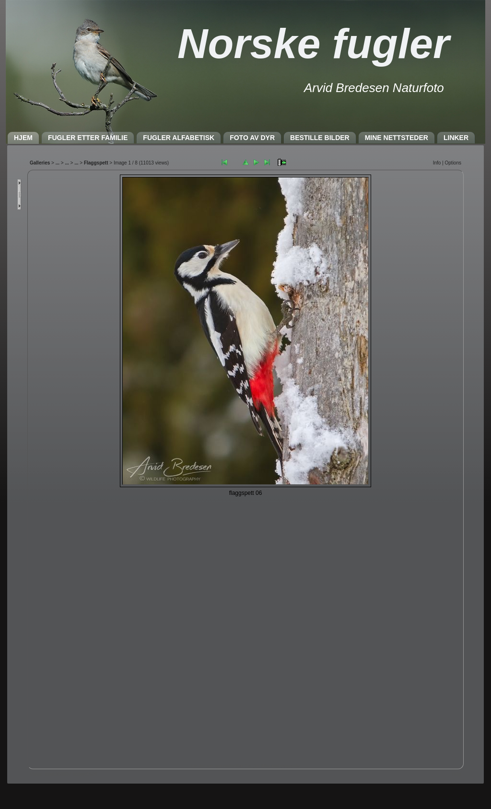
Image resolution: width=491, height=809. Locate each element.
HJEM (23, 137)
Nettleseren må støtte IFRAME (245, 467)
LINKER (456, 137)
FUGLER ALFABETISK (178, 137)
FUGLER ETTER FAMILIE (88, 137)
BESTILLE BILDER (320, 137)
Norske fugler (313, 43)
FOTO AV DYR (252, 137)
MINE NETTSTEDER (396, 137)
